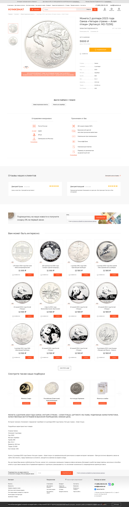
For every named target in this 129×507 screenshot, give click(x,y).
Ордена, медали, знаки (14, 488)
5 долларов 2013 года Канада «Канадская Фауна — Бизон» (107, 349)
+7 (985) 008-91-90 (101, 5)
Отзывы (67, 5)
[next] (119, 393)
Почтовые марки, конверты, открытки (18, 492)
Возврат (48, 5)
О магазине (10, 5)
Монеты (10, 483)
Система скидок (30, 5)
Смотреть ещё (64, 368)
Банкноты (10, 486)
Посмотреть (26, 403)
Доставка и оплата (20, 5)
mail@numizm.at (115, 5)
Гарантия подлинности (58, 5)
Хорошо (116, 504)
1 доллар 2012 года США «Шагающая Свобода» (22, 349)
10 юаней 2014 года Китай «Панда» (22, 308)
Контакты (83, 5)
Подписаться (100, 217)
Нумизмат (16, 9)
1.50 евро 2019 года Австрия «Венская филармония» (22, 266)
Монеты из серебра (59, 104)
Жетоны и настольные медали (16, 490)
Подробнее (33, 142)
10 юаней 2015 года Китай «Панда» (78, 308)
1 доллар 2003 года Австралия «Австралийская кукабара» (107, 266)
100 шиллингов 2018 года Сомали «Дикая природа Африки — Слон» (50, 266)
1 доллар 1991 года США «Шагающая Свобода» (78, 266)
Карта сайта (76, 491)
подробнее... (76, 1)
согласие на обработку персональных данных (84, 221)
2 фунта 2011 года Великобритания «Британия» (50, 308)
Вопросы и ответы (76, 488)
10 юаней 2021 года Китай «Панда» (50, 349)
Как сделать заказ (40, 5)
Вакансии (76, 486)
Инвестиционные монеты (40, 104)
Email (67, 214)
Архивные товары (13, 496)
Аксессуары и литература (15, 494)
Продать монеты (75, 5)
